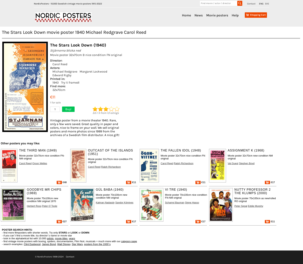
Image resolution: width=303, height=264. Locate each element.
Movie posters (217, 15)
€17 (270, 182)
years (72, 238)
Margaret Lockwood (93, 71)
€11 (131, 182)
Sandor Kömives (124, 202)
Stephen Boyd (246, 163)
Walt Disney (63, 244)
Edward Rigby (61, 75)
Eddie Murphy (255, 206)
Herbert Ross (34, 206)
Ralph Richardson (111, 166)
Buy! (68, 109)
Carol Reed (59, 64)
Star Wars (77, 244)
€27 (62, 221)
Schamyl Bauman (174, 202)
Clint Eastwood (32, 244)
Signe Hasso (192, 202)
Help (235, 15)
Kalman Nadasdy (105, 202)
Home (186, 15)
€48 (62, 182)
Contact (251, 3)
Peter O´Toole (49, 206)
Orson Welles (39, 163)
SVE (267, 3)
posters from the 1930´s (97, 244)
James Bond (49, 244)
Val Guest (233, 163)
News (198, 15)
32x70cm (58, 90)
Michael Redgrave (64, 71)
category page (129, 241)
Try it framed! (70, 82)
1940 (55, 82)
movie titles (61, 238)
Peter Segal (240, 206)
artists (50, 238)
